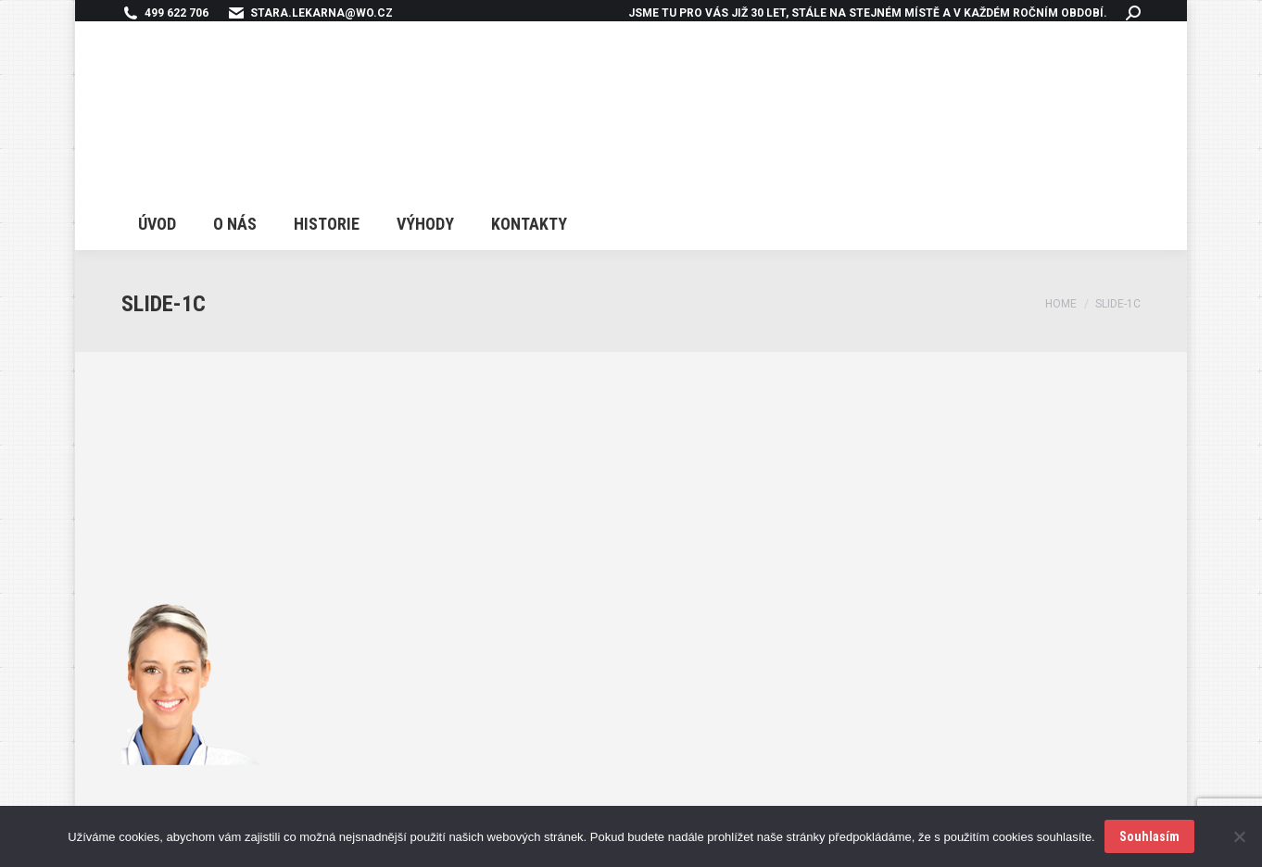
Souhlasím (1149, 836)
